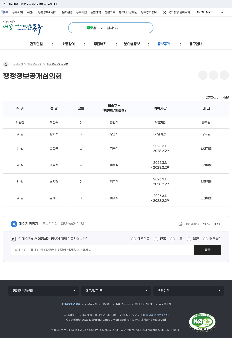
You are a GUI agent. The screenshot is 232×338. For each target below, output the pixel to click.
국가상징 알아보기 (179, 12)
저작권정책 (91, 304)
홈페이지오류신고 (144, 304)
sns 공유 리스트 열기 (203, 75)
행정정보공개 (34, 64)
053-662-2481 (72, 224)
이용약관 (106, 304)
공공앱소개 (165, 304)
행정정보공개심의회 (57, 64)
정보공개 (18, 64)
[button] (36, 44)
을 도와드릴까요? (102, 28)
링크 (224, 75)
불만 (196, 239)
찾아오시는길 (123, 304)
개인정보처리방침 (70, 304)
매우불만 (215, 239)
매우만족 (144, 239)
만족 (163, 239)
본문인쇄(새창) (213, 75)
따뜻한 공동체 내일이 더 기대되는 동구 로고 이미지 (23, 27)
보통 (179, 239)
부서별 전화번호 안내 (157, 315)
